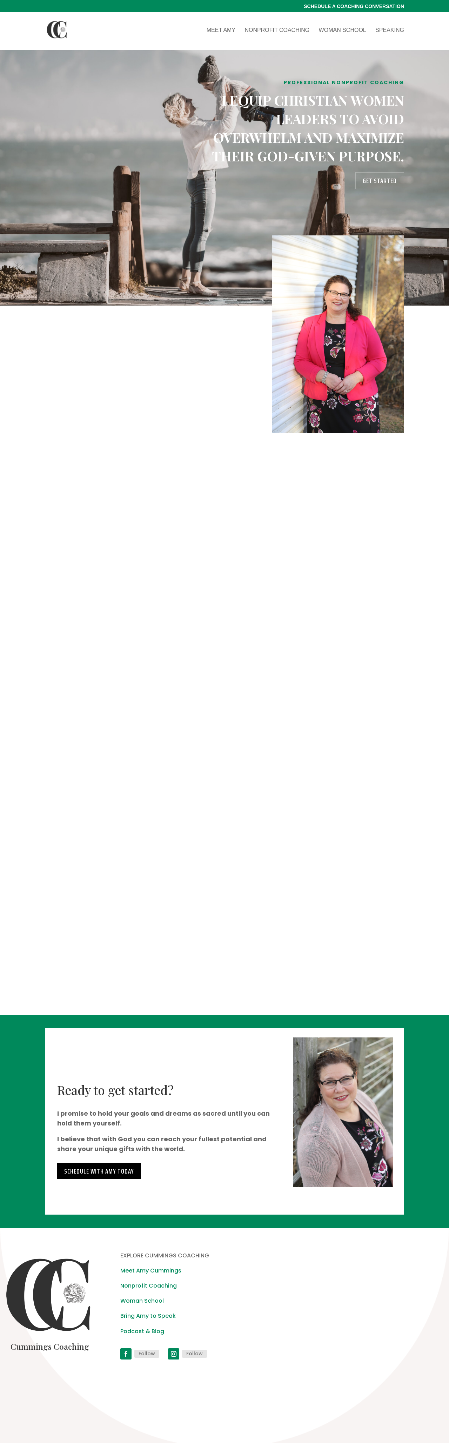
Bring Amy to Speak (148, 1316)
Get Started (380, 180)
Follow (147, 1353)
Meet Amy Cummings (150, 1271)
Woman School (342, 30)
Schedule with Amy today (99, 1171)
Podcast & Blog (142, 1331)
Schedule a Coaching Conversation (354, 6)
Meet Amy (221, 30)
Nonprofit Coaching (277, 30)
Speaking (389, 30)
